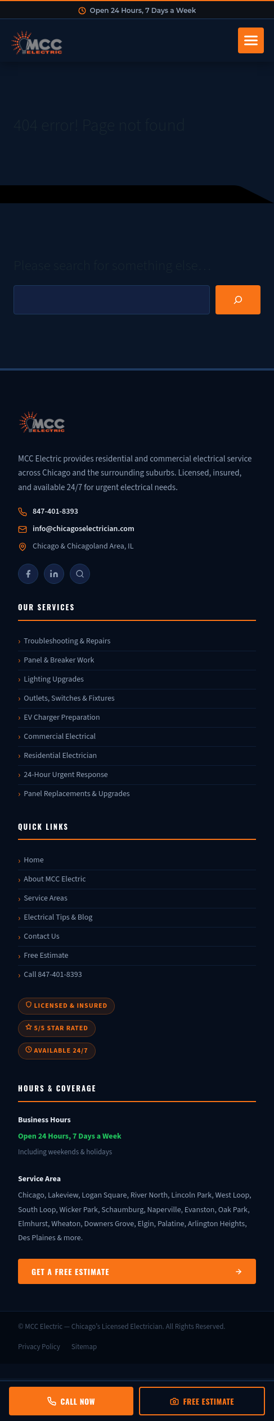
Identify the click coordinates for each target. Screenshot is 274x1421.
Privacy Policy (39, 1347)
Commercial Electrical (60, 736)
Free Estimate (46, 955)
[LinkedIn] (54, 574)
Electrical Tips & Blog (58, 917)
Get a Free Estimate (137, 1271)
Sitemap (84, 1347)
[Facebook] (28, 574)
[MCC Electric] (137, 423)
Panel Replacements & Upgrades (76, 793)
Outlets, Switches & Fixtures (69, 698)
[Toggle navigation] (251, 40)
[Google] (80, 574)
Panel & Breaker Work (59, 660)
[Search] (237, 299)
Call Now (71, 1401)
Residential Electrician (60, 755)
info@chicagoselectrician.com (83, 528)
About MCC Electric (55, 879)
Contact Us (41, 936)
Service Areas (45, 898)
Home (33, 860)
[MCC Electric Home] (120, 40)
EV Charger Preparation (62, 717)
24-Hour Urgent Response (65, 774)
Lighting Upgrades (54, 679)
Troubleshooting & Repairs (67, 641)
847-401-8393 (55, 511)
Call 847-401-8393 (53, 974)
